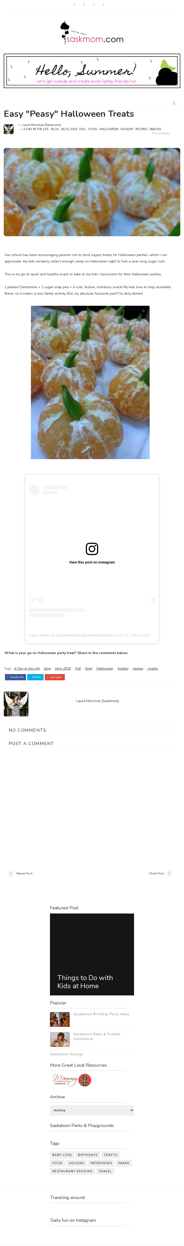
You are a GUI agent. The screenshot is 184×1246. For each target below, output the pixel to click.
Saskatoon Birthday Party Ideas (101, 1014)
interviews (101, 1164)
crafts (110, 1155)
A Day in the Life (36, 129)
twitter (35, 677)
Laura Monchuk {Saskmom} (42, 125)
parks (123, 1164)
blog (55, 129)
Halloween (108, 129)
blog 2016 (69, 129)
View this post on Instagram (92, 562)
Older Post (156, 873)
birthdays (88, 1155)
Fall (82, 129)
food (92, 129)
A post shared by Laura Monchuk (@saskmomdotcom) (71, 635)
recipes (141, 129)
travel (105, 1172)
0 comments (160, 133)
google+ (54, 677)
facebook (15, 677)
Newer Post (24, 873)
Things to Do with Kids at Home (85, 982)
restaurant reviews (72, 1172)
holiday (126, 129)
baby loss (62, 1155)
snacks (155, 129)
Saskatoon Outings (67, 1055)
